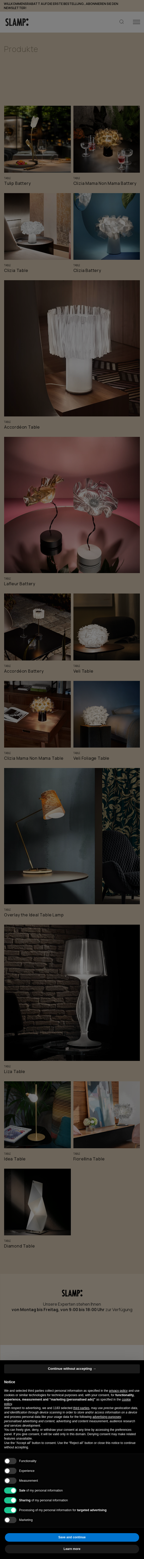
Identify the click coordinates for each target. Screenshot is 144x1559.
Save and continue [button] (72, 1537)
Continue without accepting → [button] (72, 1369)
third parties (81, 1408)
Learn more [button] (72, 1549)
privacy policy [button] (118, 1391)
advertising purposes (106, 1417)
